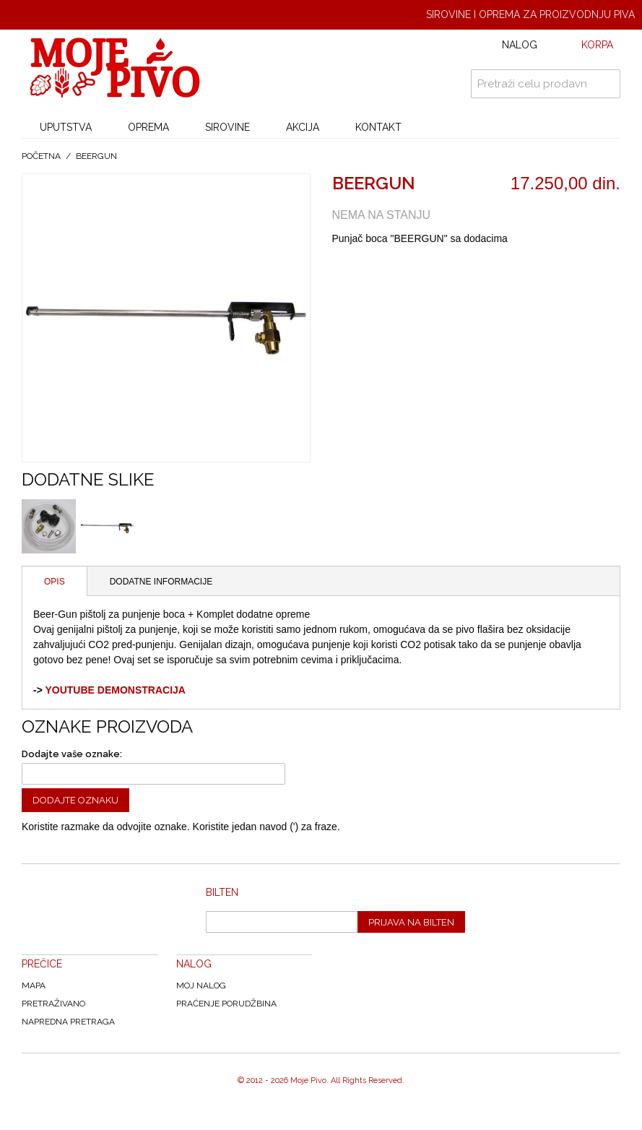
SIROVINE (227, 127)
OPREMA (148, 127)
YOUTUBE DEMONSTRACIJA (115, 690)
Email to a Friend (357, 270)
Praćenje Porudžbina (226, 1004)
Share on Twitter (415, 270)
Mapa (33, 985)
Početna (41, 156)
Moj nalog (201, 985)
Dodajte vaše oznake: (72, 754)
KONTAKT (378, 127)
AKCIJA (302, 127)
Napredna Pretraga (68, 1022)
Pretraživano (53, 1004)
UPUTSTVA (66, 127)
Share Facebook (386, 270)
